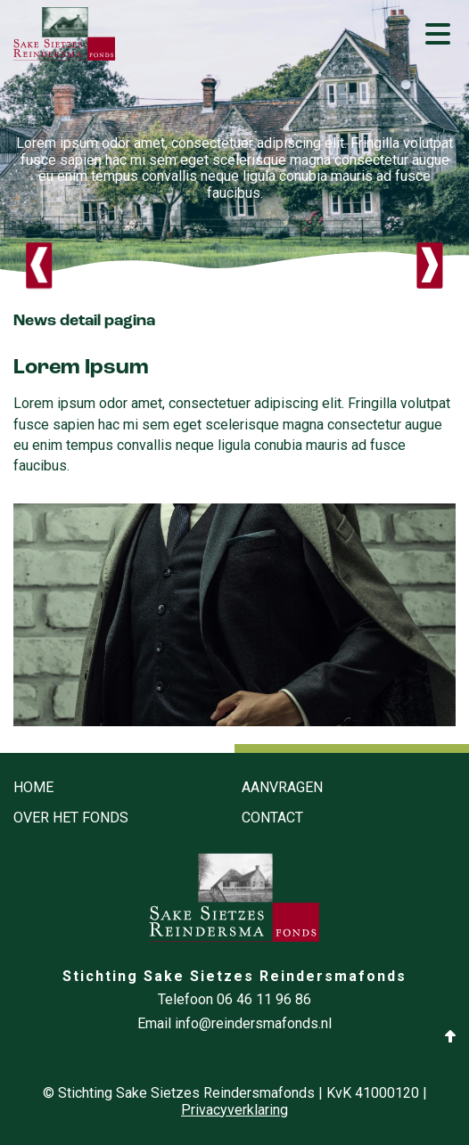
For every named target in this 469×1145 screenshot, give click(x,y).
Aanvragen (282, 788)
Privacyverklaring (234, 1110)
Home (33, 788)
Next (430, 266)
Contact (272, 818)
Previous (39, 266)
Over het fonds (70, 818)
